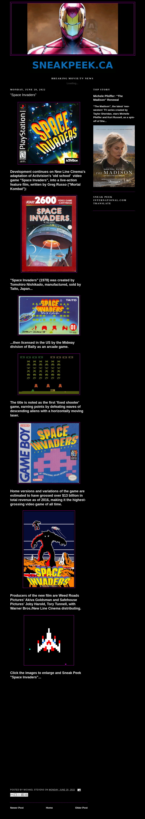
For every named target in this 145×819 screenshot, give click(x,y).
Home (49, 807)
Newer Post (17, 807)
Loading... (72, 83)
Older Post (81, 807)
